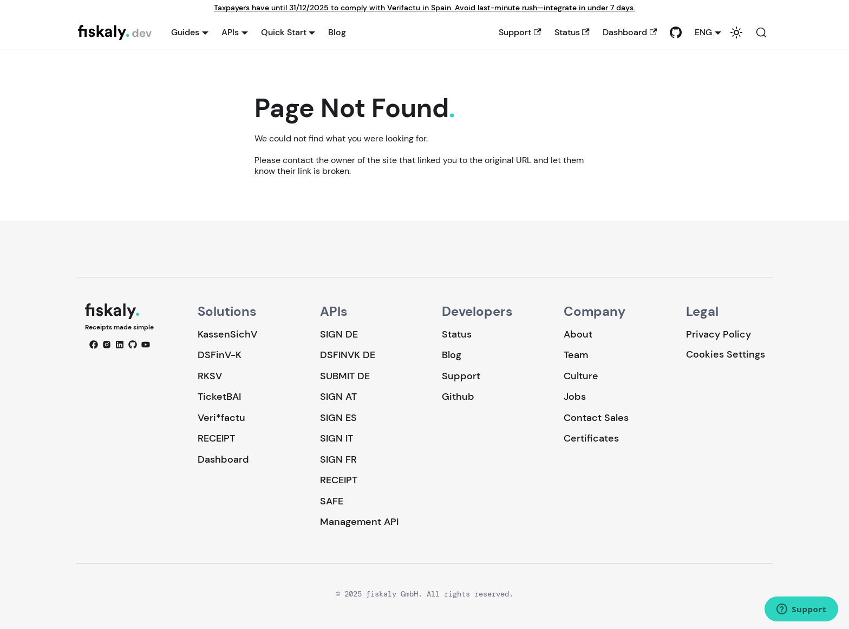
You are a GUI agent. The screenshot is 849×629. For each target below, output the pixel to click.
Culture (581, 375)
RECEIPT (216, 438)
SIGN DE (339, 334)
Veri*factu (221, 417)
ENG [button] (703, 32)
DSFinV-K (219, 354)
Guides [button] (185, 32)
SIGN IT (336, 438)
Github (458, 396)
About (578, 334)
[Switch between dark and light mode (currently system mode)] (736, 32)
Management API (359, 521)
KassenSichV (227, 334)
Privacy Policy (718, 334)
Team (576, 354)
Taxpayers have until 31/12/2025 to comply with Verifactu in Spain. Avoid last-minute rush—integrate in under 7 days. (424, 7)
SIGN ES (338, 417)
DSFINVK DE (347, 354)
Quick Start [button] (283, 32)
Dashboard (630, 32)
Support (520, 32)
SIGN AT (338, 396)
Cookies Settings (725, 354)
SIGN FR (338, 459)
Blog (337, 32)
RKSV (210, 375)
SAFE (331, 501)
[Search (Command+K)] (761, 32)
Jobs (575, 396)
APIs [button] (230, 32)
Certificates (591, 438)
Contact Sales (596, 417)
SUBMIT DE (345, 375)
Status (572, 32)
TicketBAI (219, 396)
